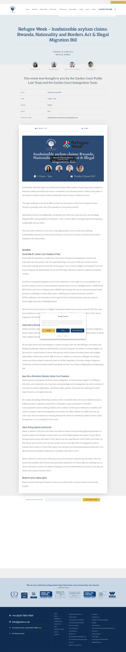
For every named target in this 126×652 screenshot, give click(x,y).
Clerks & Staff (43, 9)
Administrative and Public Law (57, 117)
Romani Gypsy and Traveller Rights (100, 639)
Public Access (63, 9)
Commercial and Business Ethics (76, 622)
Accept (49, 330)
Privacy (66, 335)
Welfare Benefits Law (97, 642)
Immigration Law (72, 117)
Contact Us (41, 128)
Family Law (71, 642)
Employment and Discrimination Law (77, 636)
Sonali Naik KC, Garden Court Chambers (38, 254)
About (27, 9)
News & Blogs (72, 9)
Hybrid (50, 105)
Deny (62, 330)
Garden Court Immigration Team (75, 82)
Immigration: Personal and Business (100, 620)
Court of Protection (73, 628)
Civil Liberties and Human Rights (76, 620)
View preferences (77, 330)
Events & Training (59, 629)
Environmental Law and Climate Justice (78, 639)
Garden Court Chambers (12, 9)
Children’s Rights (73, 617)
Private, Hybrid (63, 55)
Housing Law (95, 614)
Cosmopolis (57, 364)
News (55, 626)
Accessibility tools (118, 2)
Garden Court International (75, 645)
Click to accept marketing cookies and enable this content (63, 158)
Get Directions (91, 499)
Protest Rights (95, 636)
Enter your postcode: (34, 499)
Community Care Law (74, 625)
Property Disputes (96, 634)
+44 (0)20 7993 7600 (105, 9)
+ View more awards (63, 587)
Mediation (94, 622)
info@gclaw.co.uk (21, 622)
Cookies (59, 335)
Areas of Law (52, 9)
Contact (94, 9)
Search (115, 9)
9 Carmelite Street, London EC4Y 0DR (26, 628)
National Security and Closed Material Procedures (103, 628)
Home (55, 613)
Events (81, 9)
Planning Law (95, 631)
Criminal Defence (73, 631)
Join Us (87, 9)
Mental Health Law (96, 625)
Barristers (35, 9)
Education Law (72, 634)
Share (85, 128)
